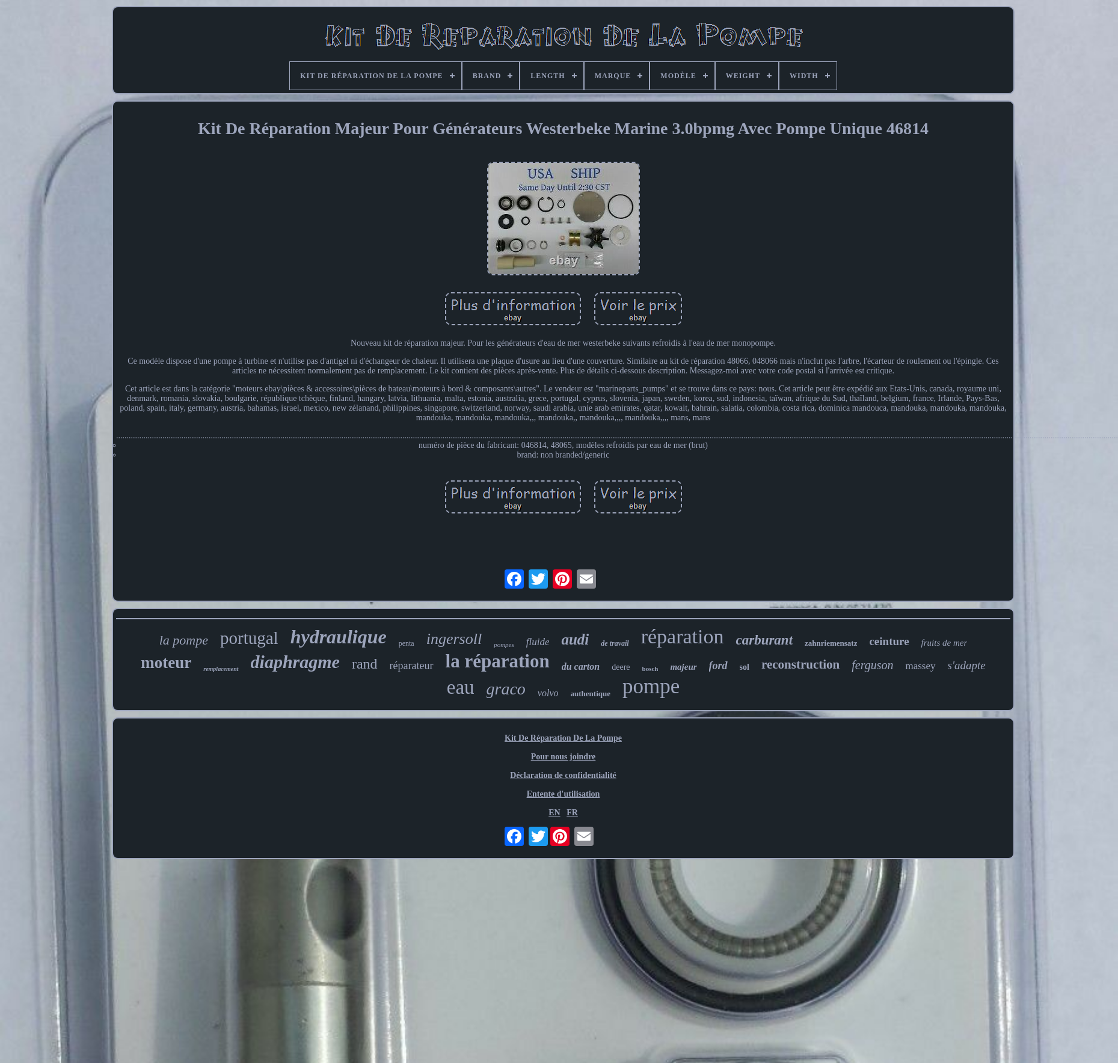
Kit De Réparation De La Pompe (563, 738)
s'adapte (967, 665)
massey (920, 666)
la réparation (498, 661)
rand (365, 664)
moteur (166, 663)
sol (744, 667)
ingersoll (454, 639)
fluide (538, 642)
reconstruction (800, 664)
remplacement (220, 669)
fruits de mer (944, 643)
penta (406, 643)
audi (575, 639)
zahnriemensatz (831, 643)
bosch (650, 668)
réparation (682, 636)
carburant (764, 640)
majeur (683, 667)
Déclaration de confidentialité (563, 775)
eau (461, 687)
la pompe (183, 640)
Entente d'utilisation (563, 793)
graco (506, 688)
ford (718, 666)
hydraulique (338, 637)
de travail (614, 643)
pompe (651, 686)
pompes (504, 644)
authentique (590, 693)
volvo (548, 693)
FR (572, 812)
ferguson (872, 665)
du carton (581, 666)
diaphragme (295, 662)
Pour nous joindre (563, 756)
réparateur (412, 666)
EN (554, 812)
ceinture (889, 641)
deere (621, 667)
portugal (249, 638)
